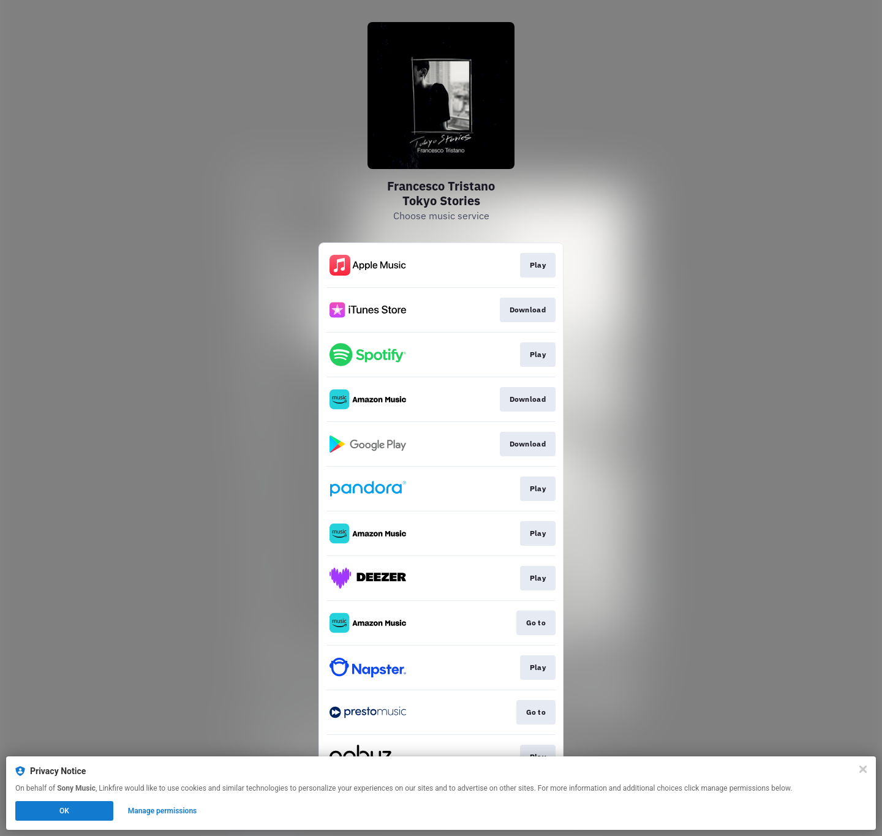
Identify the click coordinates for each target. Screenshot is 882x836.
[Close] (863, 769)
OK (64, 811)
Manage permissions (162, 811)
